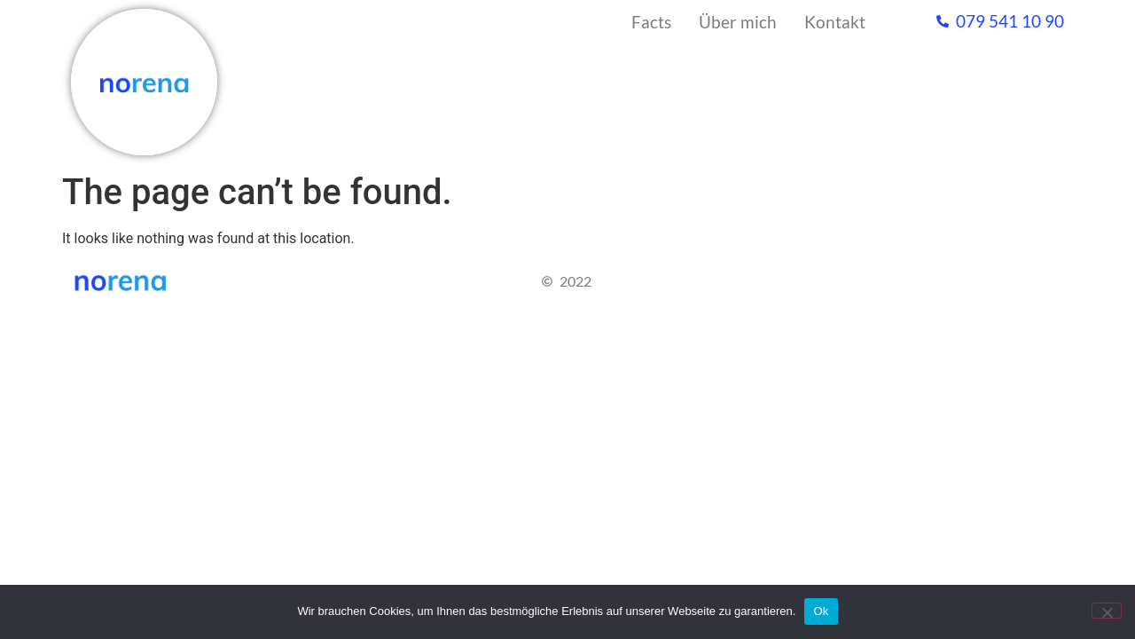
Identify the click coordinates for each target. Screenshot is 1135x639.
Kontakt (834, 22)
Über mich (738, 22)
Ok (820, 611)
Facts (651, 22)
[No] (1107, 611)
